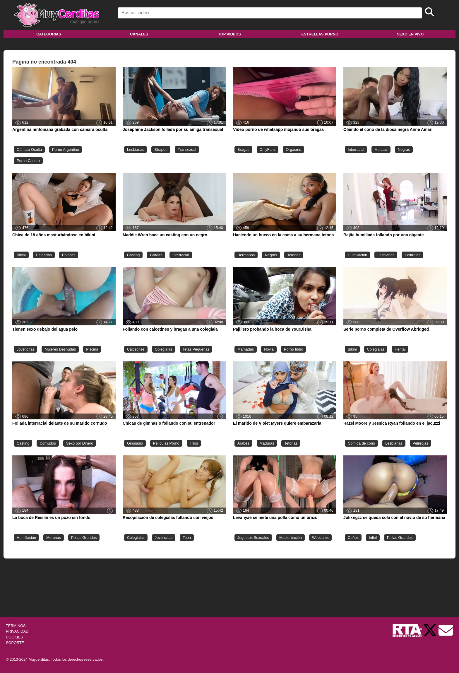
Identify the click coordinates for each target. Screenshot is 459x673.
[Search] (270, 12)
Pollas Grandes (84, 537)
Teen (187, 537)
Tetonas (293, 255)
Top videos (229, 34)
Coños (353, 537)
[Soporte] (446, 630)
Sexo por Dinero (79, 443)
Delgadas (44, 255)
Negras (404, 149)
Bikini (21, 255)
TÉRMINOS (16, 626)
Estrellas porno (320, 34)
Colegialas (163, 349)
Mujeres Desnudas (60, 349)
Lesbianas (135, 149)
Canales (139, 34)
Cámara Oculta (29, 149)
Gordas (156, 255)
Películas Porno (166, 443)
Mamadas (245, 349)
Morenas (53, 537)
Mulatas (381, 149)
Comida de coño (361, 443)
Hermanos (246, 255)
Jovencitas (25, 349)
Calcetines (136, 349)
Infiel (373, 537)
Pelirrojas (412, 255)
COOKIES (14, 637)
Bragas (243, 149)
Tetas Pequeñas (196, 349)
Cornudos (48, 443)
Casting (133, 255)
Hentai (400, 349)
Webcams (320, 537)
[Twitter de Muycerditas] (431, 630)
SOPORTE (15, 642)
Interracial (356, 149)
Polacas (69, 255)
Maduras (267, 443)
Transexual (187, 149)
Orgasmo (293, 149)
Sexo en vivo (410, 34)
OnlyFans (268, 149)
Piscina (92, 349)
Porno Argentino (65, 149)
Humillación (357, 255)
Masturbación (290, 537)
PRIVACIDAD (17, 631)
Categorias (48, 34)
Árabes (243, 443)
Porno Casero (28, 160)
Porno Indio (293, 349)
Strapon (160, 149)
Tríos (194, 443)
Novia (269, 349)
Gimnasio (135, 443)
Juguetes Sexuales (253, 537)
